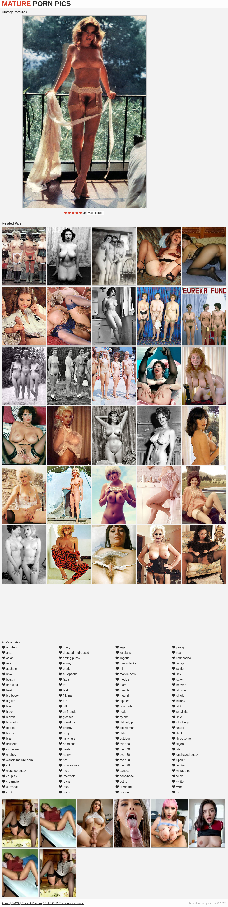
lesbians (123, 652)
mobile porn (125, 674)
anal (7, 652)
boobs (8, 727)
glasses (66, 717)
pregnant (123, 786)
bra (6, 738)
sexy (177, 679)
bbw (7, 674)
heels (64, 749)
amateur (9, 647)
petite (121, 781)
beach (8, 679)
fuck (64, 701)
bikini (7, 706)
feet (63, 690)
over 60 (122, 760)
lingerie (122, 658)
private (122, 792)
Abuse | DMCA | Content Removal (22, 903)
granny (65, 727)
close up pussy (14, 770)
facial (64, 679)
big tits (8, 701)
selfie (178, 668)
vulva (178, 776)
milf (119, 668)
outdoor (122, 738)
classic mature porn (17, 760)
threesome (181, 738)
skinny (178, 701)
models (122, 679)
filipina (65, 695)
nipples (122, 701)
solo (177, 717)
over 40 (122, 749)
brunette (9, 744)
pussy (178, 647)
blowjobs (10, 722)
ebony (65, 663)
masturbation (126, 663)
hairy (64, 733)
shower (179, 690)
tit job (178, 744)
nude (121, 711)
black (7, 711)
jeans (64, 781)
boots (8, 733)
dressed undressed (74, 652)
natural (122, 695)
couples (9, 776)
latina (64, 792)
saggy (178, 663)
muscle (122, 690)
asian (8, 658)
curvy (64, 647)
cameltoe (10, 749)
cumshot (10, 786)
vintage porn (182, 770)
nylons (122, 717)
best (7, 690)
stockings (180, 722)
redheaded (181, 658)
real (176, 652)
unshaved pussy (185, 754)
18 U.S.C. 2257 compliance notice (63, 903)
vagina (178, 765)
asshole (9, 668)
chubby (9, 754)
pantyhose (124, 776)
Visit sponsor (95, 212)
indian (65, 770)
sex (176, 674)
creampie (10, 781)
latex (64, 786)
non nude (124, 706)
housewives (69, 765)
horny (65, 754)
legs (120, 647)
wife (177, 786)
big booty (10, 695)
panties (122, 770)
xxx (176, 792)
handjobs (67, 744)
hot (63, 760)
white (178, 781)
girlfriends (67, 711)
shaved (179, 684)
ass (6, 663)
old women (125, 727)
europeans (68, 674)
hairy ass (67, 738)
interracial (67, 776)
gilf (63, 706)
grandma (67, 722)
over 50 (122, 754)
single (178, 695)
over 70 (122, 765)
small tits (180, 711)
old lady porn (126, 722)
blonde (9, 717)
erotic (65, 668)
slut (176, 706)
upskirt (178, 760)
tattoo (178, 727)
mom (121, 684)
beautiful (10, 684)
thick (177, 733)
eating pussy (69, 658)
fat (62, 684)
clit (6, 765)
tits (176, 749)
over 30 (122, 744)
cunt (7, 792)
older (121, 733)
